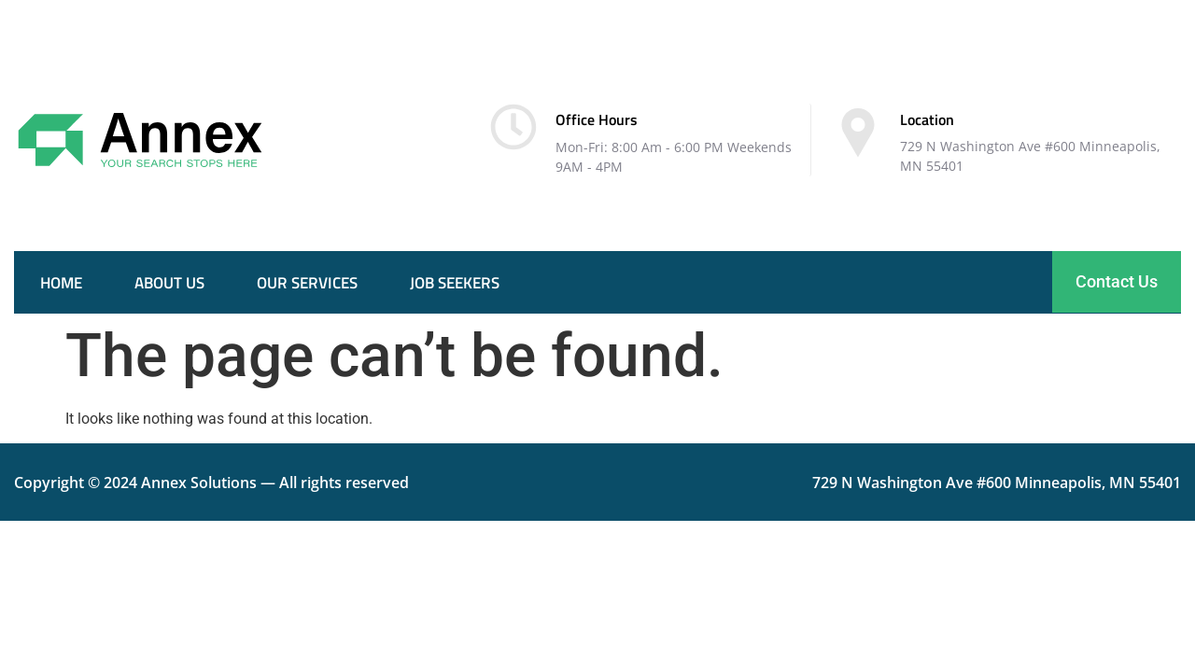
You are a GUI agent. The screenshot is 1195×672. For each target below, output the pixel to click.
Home (61, 283)
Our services (307, 283)
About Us (169, 283)
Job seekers (454, 283)
